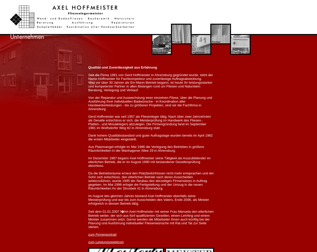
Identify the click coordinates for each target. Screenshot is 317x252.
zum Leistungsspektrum (106, 242)
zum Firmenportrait (102, 234)
